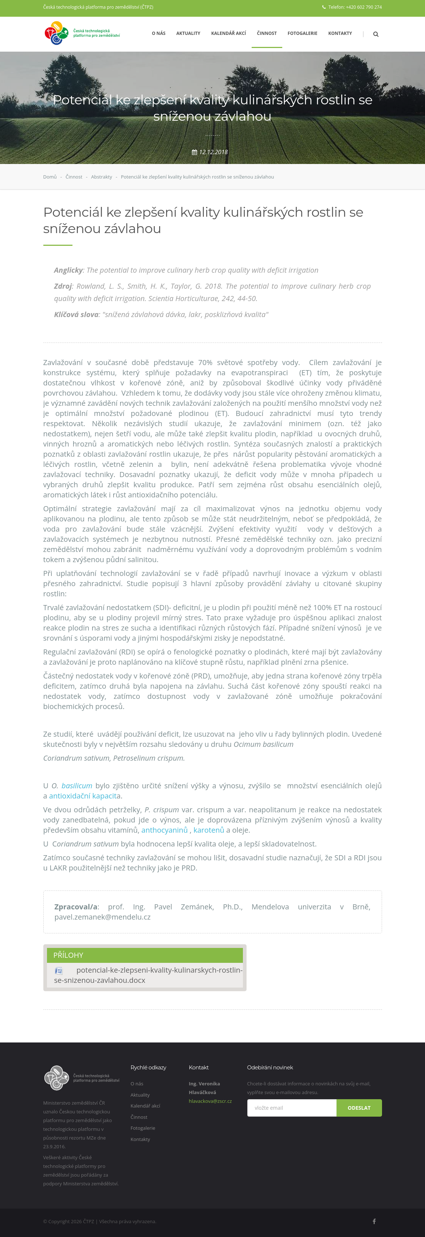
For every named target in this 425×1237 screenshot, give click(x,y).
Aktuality (188, 33)
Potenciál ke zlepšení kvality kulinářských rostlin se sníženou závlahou (197, 176)
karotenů (208, 830)
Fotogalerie (303, 33)
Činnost (267, 33)
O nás (158, 33)
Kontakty (340, 33)
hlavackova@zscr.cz (210, 1101)
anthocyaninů (165, 830)
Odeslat (359, 1107)
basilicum (77, 785)
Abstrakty (101, 176)
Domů (50, 176)
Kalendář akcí (228, 33)
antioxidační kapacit (83, 796)
